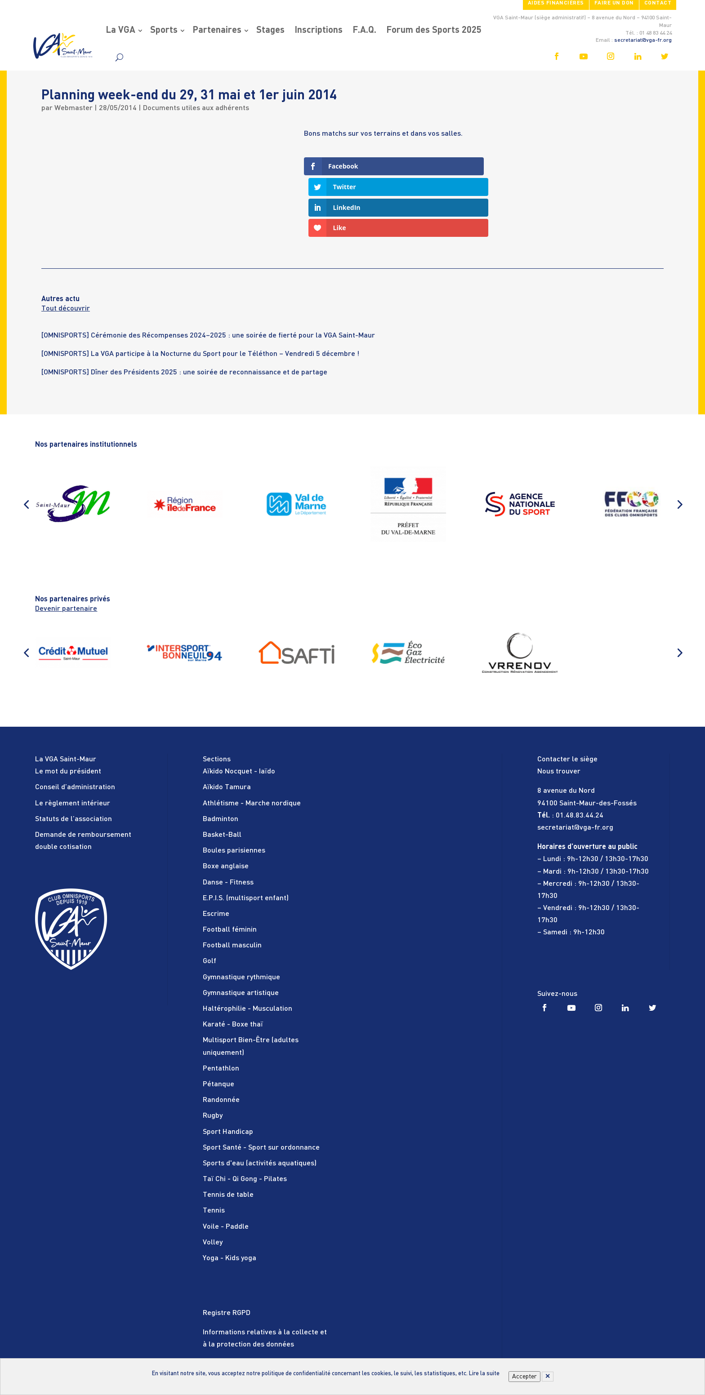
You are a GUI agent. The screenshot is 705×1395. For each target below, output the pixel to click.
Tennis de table (228, 1133)
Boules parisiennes (234, 789)
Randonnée (221, 1039)
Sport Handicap (228, 1070)
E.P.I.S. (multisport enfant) (246, 836)
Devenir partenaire (66, 547)
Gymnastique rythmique (241, 916)
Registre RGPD (226, 1251)
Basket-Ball (222, 773)
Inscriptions (318, 30)
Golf (209, 900)
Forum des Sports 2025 (434, 30)
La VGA (120, 30)
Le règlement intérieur (72, 742)
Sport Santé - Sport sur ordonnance (261, 1086)
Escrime (216, 852)
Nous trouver (558, 710)
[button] (26, 443)
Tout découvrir (65, 247)
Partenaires (216, 30)
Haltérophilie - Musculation (247, 947)
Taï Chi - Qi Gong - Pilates (245, 1118)
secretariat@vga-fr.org (643, 40)
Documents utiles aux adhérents (196, 108)
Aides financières (556, 3)
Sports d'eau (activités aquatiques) (260, 1102)
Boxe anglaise (226, 805)
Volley (213, 1181)
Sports (164, 30)
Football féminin (230, 868)
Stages (270, 30)
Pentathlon (221, 1007)
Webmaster (73, 108)
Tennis (214, 1149)
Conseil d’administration (75, 726)
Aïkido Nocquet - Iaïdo (239, 710)
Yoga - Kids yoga (229, 1196)
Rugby (213, 1054)
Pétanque (218, 1022)
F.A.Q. (364, 30)
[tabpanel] (352, 280)
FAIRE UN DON (614, 3)
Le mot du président (68, 710)
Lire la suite (484, 1374)
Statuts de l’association (73, 757)
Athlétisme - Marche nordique (252, 742)
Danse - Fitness (228, 821)
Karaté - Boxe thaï (233, 963)
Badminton (220, 757)
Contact (657, 3)
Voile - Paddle (226, 1165)
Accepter (524, 1376)
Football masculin (232, 884)
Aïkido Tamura (227, 726)
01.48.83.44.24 (579, 754)
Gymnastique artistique (241, 931)
